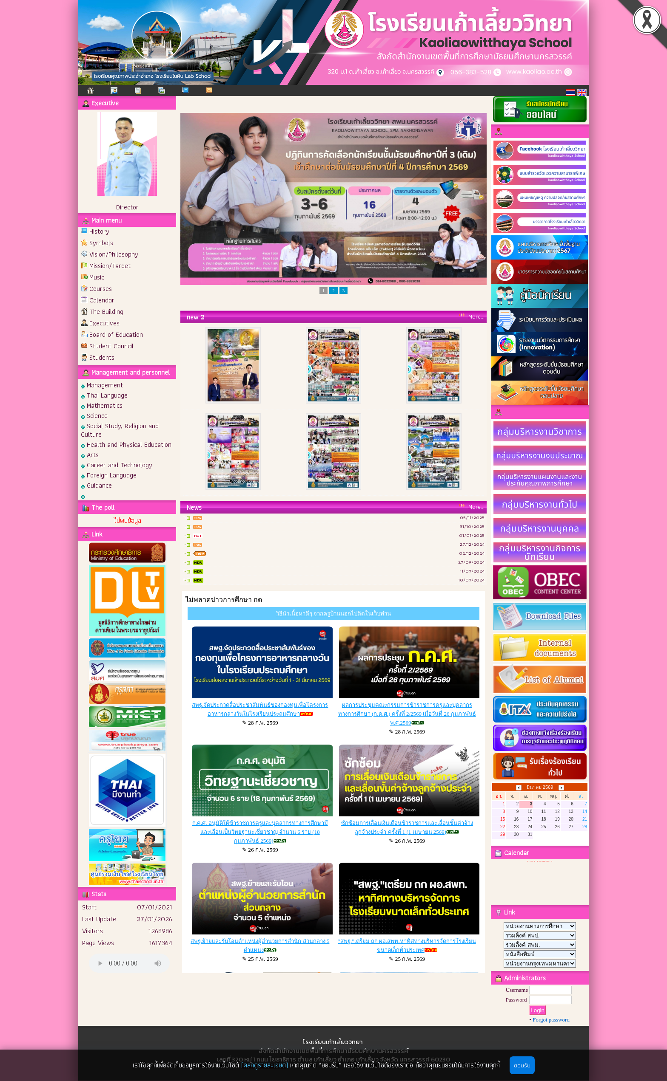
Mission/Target (110, 265)
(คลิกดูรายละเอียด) (264, 1065)
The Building (106, 311)
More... (476, 316)
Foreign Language (109, 475)
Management (102, 384)
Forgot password (551, 1019)
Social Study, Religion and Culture (120, 430)
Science (94, 415)
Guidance (96, 485)
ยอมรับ (522, 1065)
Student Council (111, 346)
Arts (90, 454)
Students (101, 357)
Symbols (101, 242)
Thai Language (104, 395)
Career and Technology (116, 464)
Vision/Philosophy (113, 254)
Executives (104, 323)
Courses (100, 288)
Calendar (101, 300)
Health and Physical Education (126, 444)
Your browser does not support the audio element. (129, 963)
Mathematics (102, 405)
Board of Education (116, 334)
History (99, 231)
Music (96, 277)
